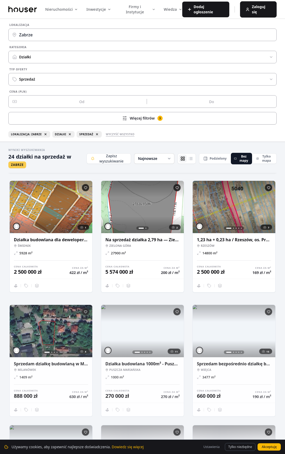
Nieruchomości (61, 9)
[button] (154, 158)
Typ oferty (18, 69)
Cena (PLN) (18, 91)
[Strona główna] (22, 9)
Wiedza (173, 9)
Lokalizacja (19, 25)
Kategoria (18, 47)
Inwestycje (98, 9)
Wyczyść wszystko (120, 134)
